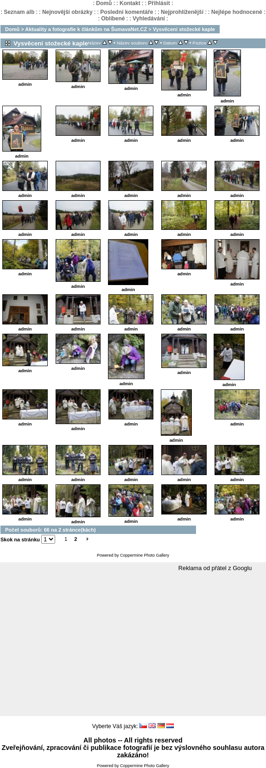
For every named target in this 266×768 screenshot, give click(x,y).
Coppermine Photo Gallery (144, 555)
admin (25, 84)
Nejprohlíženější (182, 12)
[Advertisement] (133, 644)
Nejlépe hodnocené (236, 12)
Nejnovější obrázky (67, 12)
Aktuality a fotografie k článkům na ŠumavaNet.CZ (86, 29)
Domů (104, 3)
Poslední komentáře (126, 12)
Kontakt (130, 3)
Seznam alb (19, 12)
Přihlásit (159, 3)
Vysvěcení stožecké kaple (184, 29)
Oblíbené (113, 18)
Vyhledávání (149, 18)
